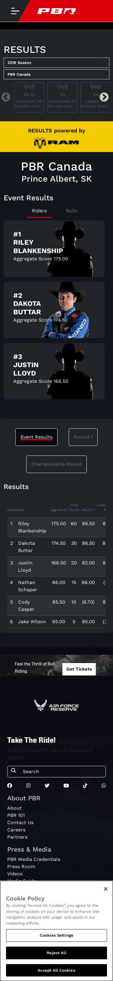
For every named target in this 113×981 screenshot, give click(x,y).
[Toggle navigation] (15, 11)
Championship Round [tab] (56, 464)
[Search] (62, 771)
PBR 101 (16, 815)
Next (104, 97)
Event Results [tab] (36, 437)
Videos (15, 874)
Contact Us (20, 822)
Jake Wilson (32, 621)
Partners (17, 837)
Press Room (21, 866)
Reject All (56, 955)
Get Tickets (79, 669)
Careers (16, 830)
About (14, 808)
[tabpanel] (56, 312)
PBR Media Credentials (33, 859)
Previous (6, 97)
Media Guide (21, 881)
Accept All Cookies (56, 972)
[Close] (105, 891)
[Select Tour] (56, 74)
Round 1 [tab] (83, 437)
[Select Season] (56, 63)
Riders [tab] (39, 211)
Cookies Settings (56, 937)
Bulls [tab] (71, 211)
